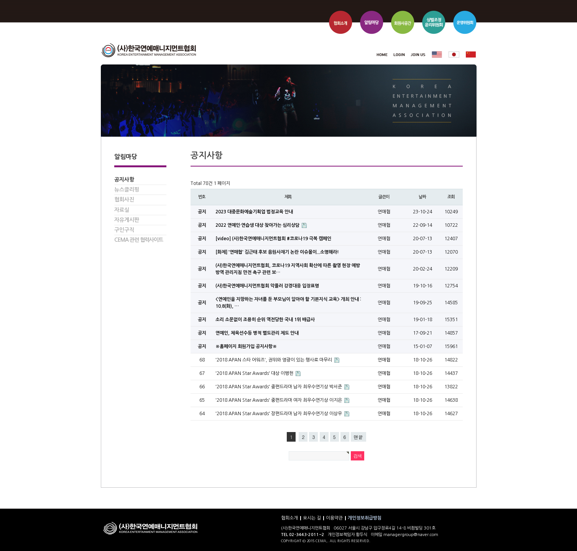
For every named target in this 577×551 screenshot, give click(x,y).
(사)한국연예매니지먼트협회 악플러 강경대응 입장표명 (267, 286)
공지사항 (124, 179)
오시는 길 (312, 518)
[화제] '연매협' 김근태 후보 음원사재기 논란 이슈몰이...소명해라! (277, 252)
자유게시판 (126, 220)
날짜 (422, 197)
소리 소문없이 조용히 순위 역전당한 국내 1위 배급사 (265, 319)
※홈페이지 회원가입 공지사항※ (246, 346)
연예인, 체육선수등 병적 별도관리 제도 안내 (257, 333)
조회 (451, 197)
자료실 (121, 210)
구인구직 (124, 230)
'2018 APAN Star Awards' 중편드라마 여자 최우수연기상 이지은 (279, 400)
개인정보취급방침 (364, 518)
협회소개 (289, 518)
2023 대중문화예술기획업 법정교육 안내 (254, 212)
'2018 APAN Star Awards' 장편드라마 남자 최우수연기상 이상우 (279, 413)
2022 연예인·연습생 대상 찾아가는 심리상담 (258, 225)
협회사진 (124, 199)
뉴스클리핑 (126, 189)
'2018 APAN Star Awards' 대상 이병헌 (254, 373)
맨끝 (358, 437)
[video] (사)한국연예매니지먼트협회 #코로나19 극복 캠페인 (273, 238)
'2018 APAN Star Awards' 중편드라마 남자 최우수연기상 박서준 (279, 386)
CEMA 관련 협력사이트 (138, 240)
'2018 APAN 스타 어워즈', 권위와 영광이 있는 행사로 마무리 (274, 360)
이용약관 (334, 518)
